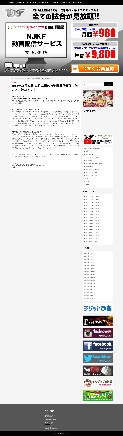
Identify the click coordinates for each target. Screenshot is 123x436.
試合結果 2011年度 (89, 292)
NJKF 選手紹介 (88, 161)
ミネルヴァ (43, 2)
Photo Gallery (66, 2)
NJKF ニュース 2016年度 (91, 220)
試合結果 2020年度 (89, 265)
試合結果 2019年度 (89, 268)
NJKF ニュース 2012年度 (91, 233)
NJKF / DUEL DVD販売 (90, 173)
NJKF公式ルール (89, 155)
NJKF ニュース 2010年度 (91, 239)
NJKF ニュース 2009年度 (91, 242)
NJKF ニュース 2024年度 (91, 196)
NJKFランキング (89, 152)
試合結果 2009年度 (89, 298)
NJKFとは (77, 2)
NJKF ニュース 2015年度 (91, 223)
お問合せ (87, 185)
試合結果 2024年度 (89, 253)
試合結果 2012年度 (89, 289)
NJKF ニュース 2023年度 (91, 199)
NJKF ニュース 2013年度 (91, 229)
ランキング (31, 2)
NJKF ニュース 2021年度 (91, 205)
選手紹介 (55, 2)
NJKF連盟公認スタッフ (91, 170)
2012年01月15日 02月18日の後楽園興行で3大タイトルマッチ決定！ (29, 165)
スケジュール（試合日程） (92, 148)
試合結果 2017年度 (89, 274)
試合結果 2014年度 (89, 283)
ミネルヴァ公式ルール (91, 158)
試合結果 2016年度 (89, 277)
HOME (12, 2)
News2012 (14, 82)
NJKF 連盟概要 (88, 167)
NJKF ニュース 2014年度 (91, 227)
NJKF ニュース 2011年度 (91, 236)
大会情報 (20, 2)
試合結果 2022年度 (89, 259)
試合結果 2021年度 (89, 262)
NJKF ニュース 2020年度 (91, 208)
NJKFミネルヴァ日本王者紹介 (93, 164)
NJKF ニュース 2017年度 (91, 217)
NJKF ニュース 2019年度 (91, 211)
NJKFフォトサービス (90, 176)
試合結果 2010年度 (89, 295)
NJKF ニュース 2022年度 (91, 202)
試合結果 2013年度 (89, 286)
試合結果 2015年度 (89, 280)
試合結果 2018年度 (89, 271)
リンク (86, 179)
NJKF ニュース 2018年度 (91, 214)
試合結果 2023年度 (89, 256)
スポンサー (87, 182)
